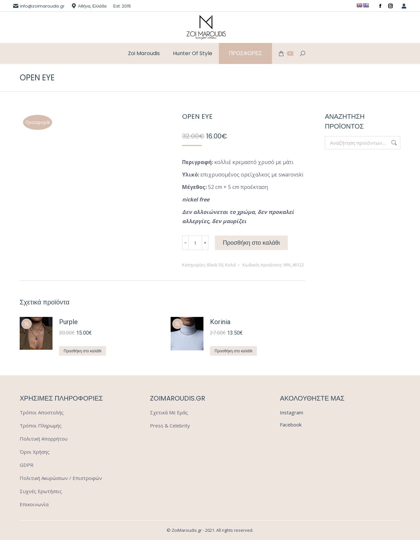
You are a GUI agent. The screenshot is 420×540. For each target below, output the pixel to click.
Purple (68, 322)
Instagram (291, 412)
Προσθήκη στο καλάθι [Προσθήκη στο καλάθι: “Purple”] (82, 351)
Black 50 (215, 265)
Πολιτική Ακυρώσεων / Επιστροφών (61, 478)
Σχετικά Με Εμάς (169, 412)
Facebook (291, 424)
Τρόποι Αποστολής (42, 412)
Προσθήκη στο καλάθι (251, 243)
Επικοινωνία (34, 504)
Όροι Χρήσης (35, 451)
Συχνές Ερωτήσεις (41, 491)
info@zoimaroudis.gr (42, 6)
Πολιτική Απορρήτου (44, 438)
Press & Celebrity (170, 425)
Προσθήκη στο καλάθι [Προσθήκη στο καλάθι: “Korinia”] (233, 351)
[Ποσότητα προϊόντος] (195, 243)
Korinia (220, 322)
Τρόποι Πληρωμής (41, 425)
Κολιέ (230, 265)
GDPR (26, 465)
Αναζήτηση (393, 142)
